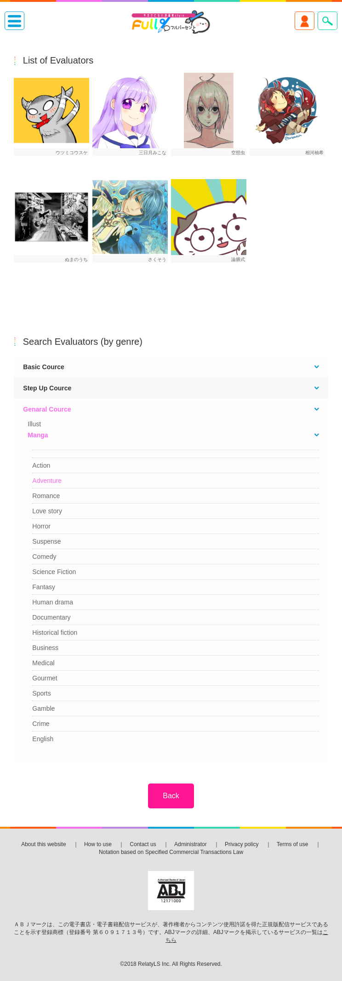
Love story (47, 511)
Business (45, 647)
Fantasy (43, 587)
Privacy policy (241, 844)
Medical (43, 663)
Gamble (43, 708)
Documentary (51, 617)
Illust (34, 424)
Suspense (46, 541)
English (42, 739)
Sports (41, 693)
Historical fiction (54, 632)
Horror (41, 526)
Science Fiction (54, 571)
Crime (40, 723)
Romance (46, 495)
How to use (98, 844)
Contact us (143, 844)
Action (41, 465)
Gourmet (44, 678)
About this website (43, 844)
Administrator (190, 844)
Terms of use (292, 844)
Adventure (47, 480)
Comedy (44, 556)
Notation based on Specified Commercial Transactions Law (171, 852)
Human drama (52, 602)
